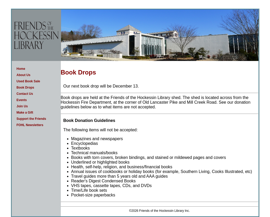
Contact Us (25, 94)
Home (21, 69)
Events (22, 100)
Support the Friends (31, 119)
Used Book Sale (28, 81)
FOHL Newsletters (30, 125)
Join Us (22, 106)
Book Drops (25, 87)
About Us (23, 75)
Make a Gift (25, 112)
